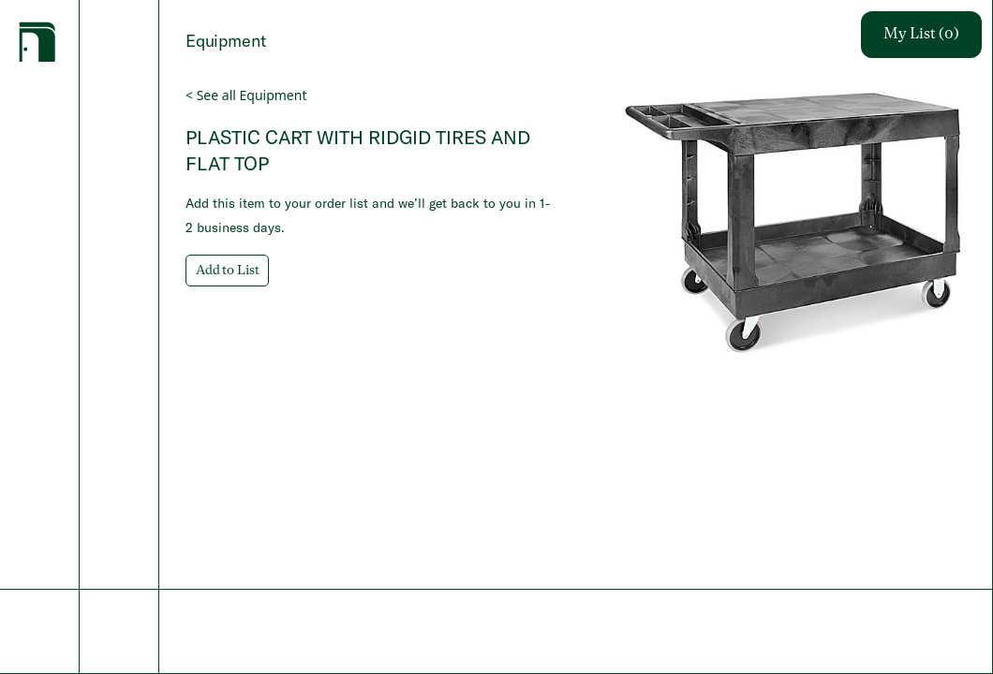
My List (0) (921, 34)
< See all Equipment (245, 95)
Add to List (227, 270)
